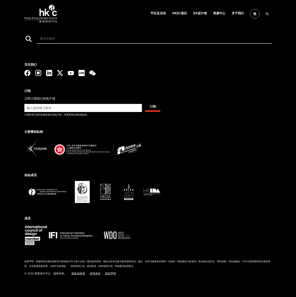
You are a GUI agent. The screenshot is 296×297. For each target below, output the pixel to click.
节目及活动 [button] (283, 13)
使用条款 (95, 273)
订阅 (153, 106)
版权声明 (110, 273)
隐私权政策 (78, 273)
